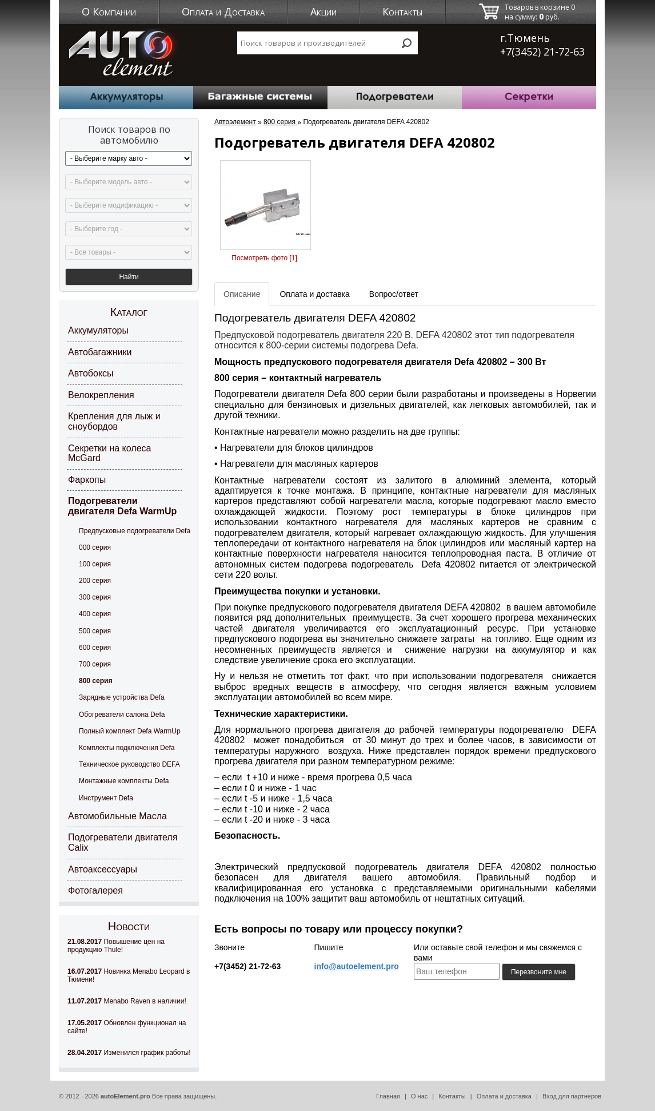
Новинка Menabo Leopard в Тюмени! (128, 975)
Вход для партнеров (571, 1096)
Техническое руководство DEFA (129, 764)
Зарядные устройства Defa (122, 697)
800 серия (95, 681)
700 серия (95, 664)
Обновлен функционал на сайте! (126, 1027)
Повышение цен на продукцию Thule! (116, 946)
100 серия (95, 564)
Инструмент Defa (106, 798)
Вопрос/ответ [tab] (393, 294)
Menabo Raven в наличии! (126, 1001)
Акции (323, 11)
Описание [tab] (241, 294)
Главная (388, 1096)
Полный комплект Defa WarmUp (130, 731)
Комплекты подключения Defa (126, 748)
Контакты (402, 11)
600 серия (95, 648)
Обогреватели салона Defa (122, 715)
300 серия (95, 597)
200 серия (95, 581)
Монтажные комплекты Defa (124, 781)
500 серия (95, 631)
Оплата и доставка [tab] (314, 294)
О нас (419, 1096)
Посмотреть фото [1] (264, 258)
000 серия (95, 547)
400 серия (95, 614)
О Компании (109, 11)
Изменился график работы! (129, 1053)
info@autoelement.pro (356, 966)
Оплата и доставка (504, 1096)
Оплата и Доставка (223, 11)
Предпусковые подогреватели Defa (134, 531)
